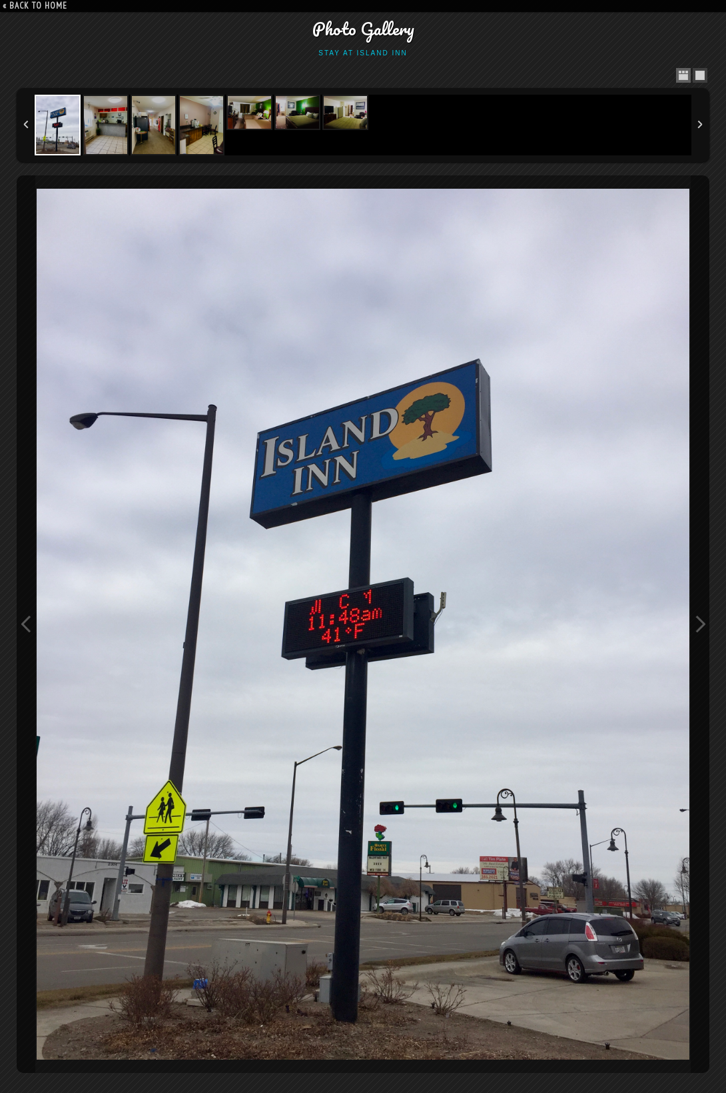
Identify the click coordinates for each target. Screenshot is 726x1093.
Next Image (700, 624)
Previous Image (26, 624)
